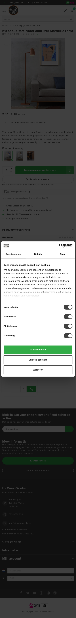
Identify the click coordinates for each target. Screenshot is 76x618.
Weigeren (38, 369)
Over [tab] (62, 254)
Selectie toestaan (38, 359)
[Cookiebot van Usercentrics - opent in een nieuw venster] (58, 246)
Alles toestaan (38, 349)
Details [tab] (38, 254)
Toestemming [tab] (13, 254)
